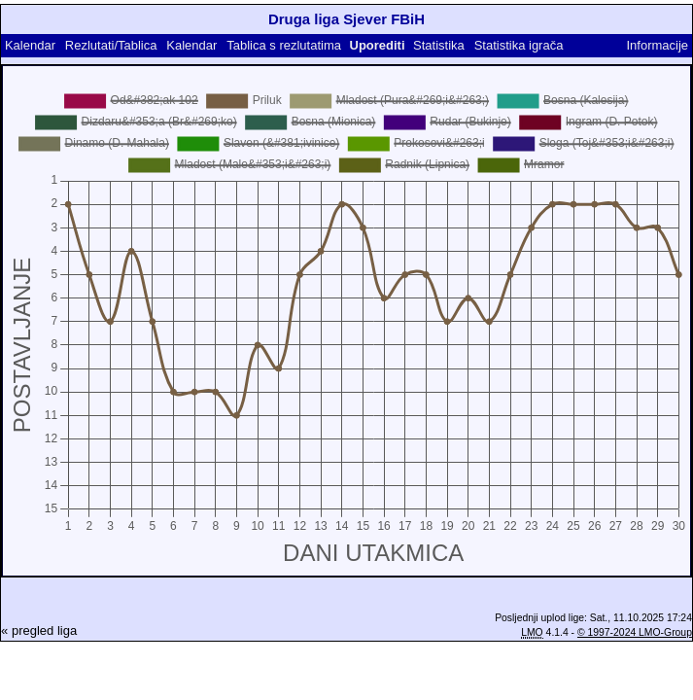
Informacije (657, 45)
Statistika (439, 45)
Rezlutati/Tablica (111, 45)
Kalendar (30, 45)
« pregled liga (39, 630)
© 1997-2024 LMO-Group (634, 632)
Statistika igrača (519, 45)
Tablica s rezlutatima (283, 45)
